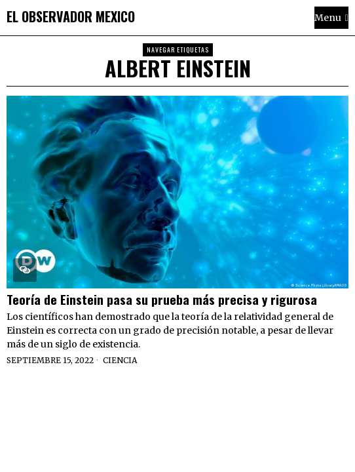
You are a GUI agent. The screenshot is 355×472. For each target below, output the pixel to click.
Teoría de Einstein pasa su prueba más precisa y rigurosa (162, 299)
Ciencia (120, 360)
